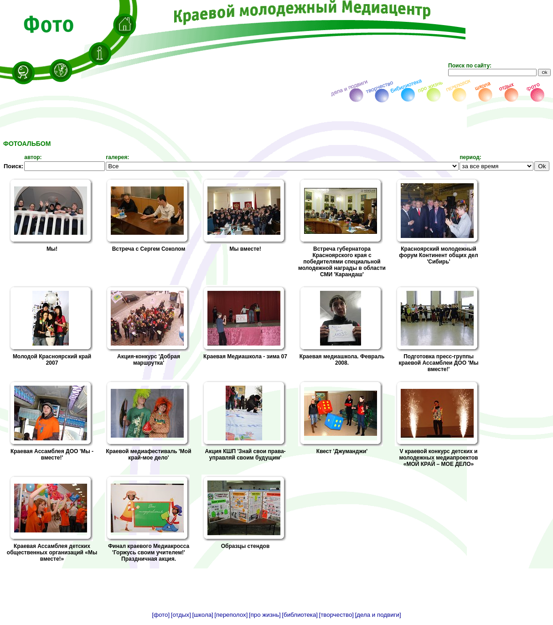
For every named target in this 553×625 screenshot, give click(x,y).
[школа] (202, 614)
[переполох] (231, 614)
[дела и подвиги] (378, 614)
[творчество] (336, 614)
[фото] (161, 614)
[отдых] (181, 614)
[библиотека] (300, 614)
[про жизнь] (265, 614)
